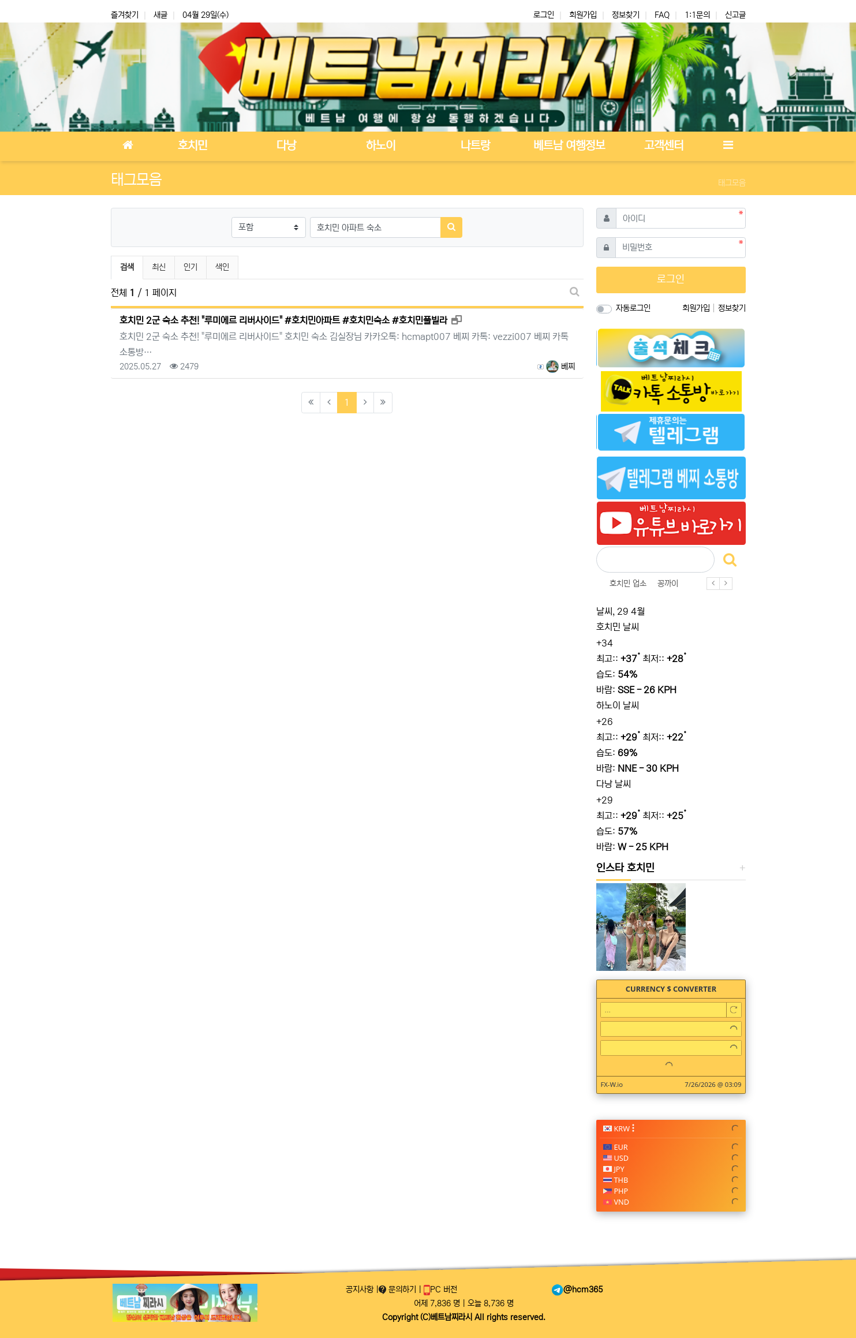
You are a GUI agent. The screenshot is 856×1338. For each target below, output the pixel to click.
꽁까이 (667, 583)
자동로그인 (633, 308)
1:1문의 (697, 15)
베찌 (560, 366)
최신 (159, 267)
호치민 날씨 (617, 627)
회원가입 (583, 15)
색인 (222, 267)
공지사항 (361, 1289)
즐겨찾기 (125, 15)
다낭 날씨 (613, 784)
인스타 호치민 (625, 868)
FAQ (662, 15)
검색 (127, 267)
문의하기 (398, 1289)
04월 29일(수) (205, 15)
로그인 (543, 15)
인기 (190, 267)
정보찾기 (626, 15)
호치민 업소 (628, 583)
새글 (160, 15)
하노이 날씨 (617, 705)
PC (440, 1289)
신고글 (735, 15)
